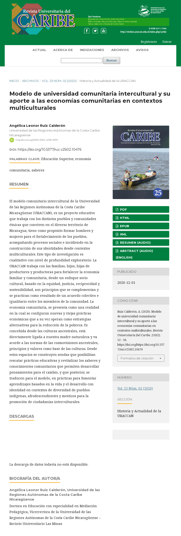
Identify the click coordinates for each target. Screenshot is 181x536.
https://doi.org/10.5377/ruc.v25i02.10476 (49, 149)
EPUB (124, 226)
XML (123, 234)
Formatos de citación (137, 358)
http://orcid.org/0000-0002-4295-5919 (37, 139)
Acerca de (63, 50)
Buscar (111, 60)
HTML (124, 218)
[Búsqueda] (81, 60)
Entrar (167, 41)
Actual (39, 50)
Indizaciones (92, 50)
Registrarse (149, 41)
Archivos (120, 50)
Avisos (142, 50)
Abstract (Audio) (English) (134, 254)
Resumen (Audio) (135, 242)
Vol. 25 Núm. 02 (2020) (59, 81)
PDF (123, 209)
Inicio (14, 81)
